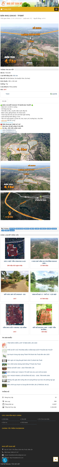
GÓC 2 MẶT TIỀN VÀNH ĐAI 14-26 (15, 261)
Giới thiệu (5, 419)
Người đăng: (37, 18)
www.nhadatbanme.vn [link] (9, 130)
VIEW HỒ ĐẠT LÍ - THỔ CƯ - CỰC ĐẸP (44, 294)
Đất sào (15, 75)
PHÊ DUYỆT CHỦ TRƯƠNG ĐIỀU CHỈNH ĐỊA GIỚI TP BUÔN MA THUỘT (30, 350)
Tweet (7, 94)
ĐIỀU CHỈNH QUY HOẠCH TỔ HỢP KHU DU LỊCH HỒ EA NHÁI (27, 372)
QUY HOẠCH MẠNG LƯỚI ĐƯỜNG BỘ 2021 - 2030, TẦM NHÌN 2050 (28, 375)
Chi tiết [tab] (4, 101)
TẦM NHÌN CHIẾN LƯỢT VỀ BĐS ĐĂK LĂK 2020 (22, 343)
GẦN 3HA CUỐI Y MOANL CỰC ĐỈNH (14, 327)
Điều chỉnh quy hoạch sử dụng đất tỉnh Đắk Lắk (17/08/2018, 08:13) (28, 384)
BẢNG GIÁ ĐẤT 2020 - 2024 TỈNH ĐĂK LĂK (20, 368)
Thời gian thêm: (5, 18)
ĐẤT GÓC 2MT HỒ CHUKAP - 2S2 (14, 294)
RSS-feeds (25, 422)
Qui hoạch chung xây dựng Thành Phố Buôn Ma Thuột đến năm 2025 (28, 354)
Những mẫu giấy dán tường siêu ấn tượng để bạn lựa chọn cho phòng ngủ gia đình (31, 380)
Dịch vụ (5, 422)
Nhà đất (24, 419)
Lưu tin (54, 94)
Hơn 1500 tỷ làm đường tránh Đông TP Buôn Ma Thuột (24, 364)
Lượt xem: (26, 18)
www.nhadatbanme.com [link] (9, 132)
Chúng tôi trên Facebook (13, 428)
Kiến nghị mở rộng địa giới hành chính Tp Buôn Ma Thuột (24, 360)
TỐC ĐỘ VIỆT (15, 464)
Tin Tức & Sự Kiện (44, 419)
